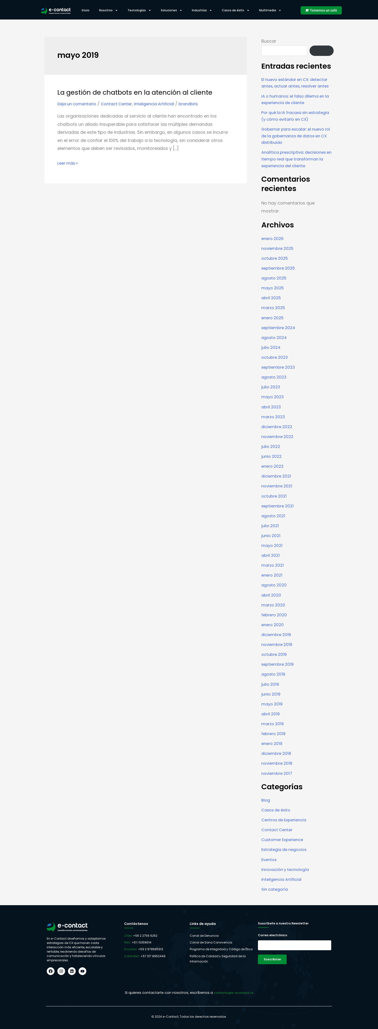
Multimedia (270, 10)
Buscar (268, 41)
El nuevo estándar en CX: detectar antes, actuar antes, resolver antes (293, 85)
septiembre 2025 (279, 279)
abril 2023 (272, 415)
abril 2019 (271, 718)
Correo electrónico (272, 935)
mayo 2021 (272, 552)
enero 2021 (272, 581)
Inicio (85, 10)
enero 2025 (273, 328)
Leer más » (68, 162)
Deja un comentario (78, 104)
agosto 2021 (274, 523)
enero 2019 (272, 747)
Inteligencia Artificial (161, 104)
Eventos (269, 862)
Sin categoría (275, 891)
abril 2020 (272, 601)
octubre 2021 (275, 503)
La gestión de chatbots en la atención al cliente (142, 92)
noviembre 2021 (278, 494)
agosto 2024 (275, 347)
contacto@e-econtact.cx (233, 992)
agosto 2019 (274, 679)
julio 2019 (270, 689)
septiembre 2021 (279, 513)
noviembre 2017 (278, 776)
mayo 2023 (273, 406)
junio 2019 (271, 698)
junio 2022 (272, 464)
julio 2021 (270, 533)
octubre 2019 (275, 659)
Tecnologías (139, 10)
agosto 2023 (275, 386)
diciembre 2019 (277, 640)
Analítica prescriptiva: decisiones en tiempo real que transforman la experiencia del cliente (296, 170)
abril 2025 (272, 308)
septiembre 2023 (279, 376)
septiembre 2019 (279, 669)
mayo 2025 (273, 298)
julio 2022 (271, 454)
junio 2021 (271, 542)
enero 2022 (273, 474)
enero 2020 (273, 630)
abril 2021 (271, 562)
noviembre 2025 (279, 259)
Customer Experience (284, 842)
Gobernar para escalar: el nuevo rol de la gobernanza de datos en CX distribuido (297, 147)
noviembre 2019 (278, 650)
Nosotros (108, 10)
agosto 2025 (275, 288)
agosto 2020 (275, 591)
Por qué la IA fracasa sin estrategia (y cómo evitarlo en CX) (294, 124)
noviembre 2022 (278, 445)
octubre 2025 (275, 269)
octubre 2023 (275, 367)
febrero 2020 (275, 620)
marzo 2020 (274, 611)
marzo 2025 (274, 318)
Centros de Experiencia (286, 823)
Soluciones (171, 10)
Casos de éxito (236, 10)
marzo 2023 (274, 425)
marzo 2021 (273, 572)
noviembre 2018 (278, 767)
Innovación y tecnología (287, 872)
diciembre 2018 (277, 757)
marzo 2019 (273, 728)
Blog (266, 803)
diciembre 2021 (277, 484)
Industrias (202, 10)
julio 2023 (271, 396)
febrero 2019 (274, 737)
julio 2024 (271, 357)
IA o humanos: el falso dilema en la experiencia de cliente (296, 105)
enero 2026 (273, 249)
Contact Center (121, 104)
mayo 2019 (272, 708)
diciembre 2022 (278, 435)
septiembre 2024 (279, 337)
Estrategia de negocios (286, 852)
